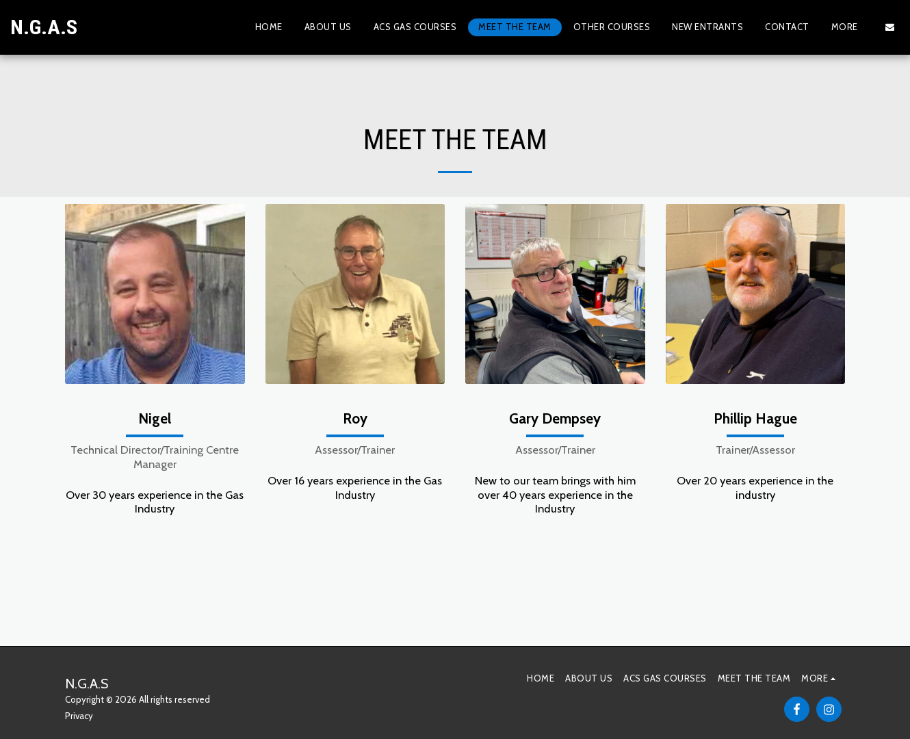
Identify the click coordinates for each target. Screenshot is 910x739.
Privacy (79, 715)
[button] (890, 27)
